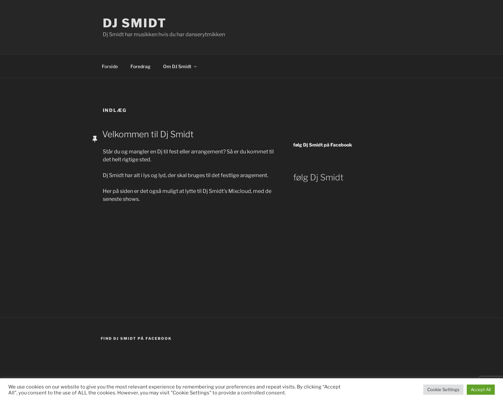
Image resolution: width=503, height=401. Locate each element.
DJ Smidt (135, 23)
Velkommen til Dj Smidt (148, 134)
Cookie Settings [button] (443, 389)
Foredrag (140, 66)
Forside (110, 66)
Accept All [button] (481, 389)
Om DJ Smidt (180, 66)
